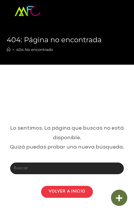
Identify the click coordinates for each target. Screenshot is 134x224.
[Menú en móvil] (111, 10)
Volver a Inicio (67, 191)
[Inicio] (8, 49)
